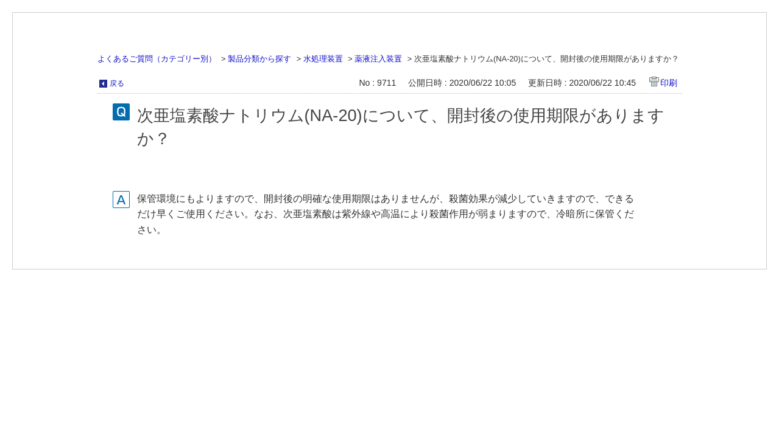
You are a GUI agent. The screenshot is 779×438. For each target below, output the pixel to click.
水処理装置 (323, 58)
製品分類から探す (259, 58)
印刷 (668, 83)
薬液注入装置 (378, 58)
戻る (117, 83)
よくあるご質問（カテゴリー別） (156, 58)
